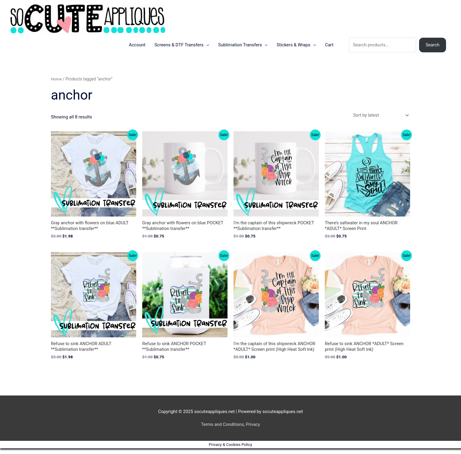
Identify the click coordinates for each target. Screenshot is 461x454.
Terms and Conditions (222, 430)
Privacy (253, 430)
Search (432, 50)
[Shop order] (379, 120)
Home (56, 84)
